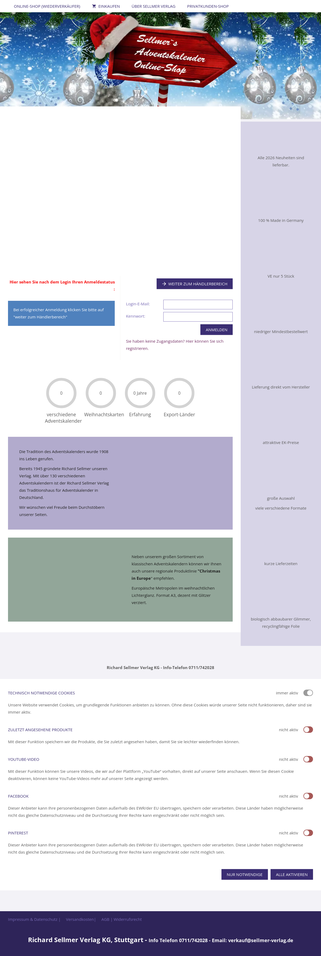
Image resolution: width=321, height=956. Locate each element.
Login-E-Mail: (138, 303)
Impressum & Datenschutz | (34, 919)
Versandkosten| (81, 919)
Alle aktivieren (292, 874)
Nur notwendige (245, 874)
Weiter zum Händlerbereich (195, 283)
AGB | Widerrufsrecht (121, 919)
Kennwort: (135, 316)
